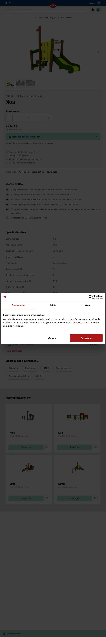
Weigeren (52, 338)
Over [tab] (87, 305)
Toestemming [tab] (18, 305)
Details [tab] (53, 305)
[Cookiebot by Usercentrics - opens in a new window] (91, 297)
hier (75, 322)
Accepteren (86, 338)
